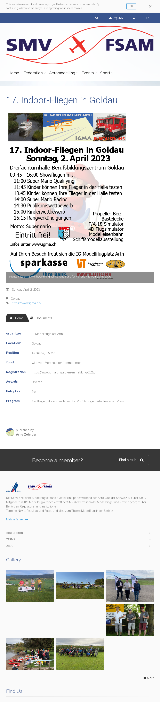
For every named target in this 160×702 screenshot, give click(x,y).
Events (88, 73)
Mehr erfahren (17, 509)
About (10, 535)
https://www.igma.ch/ (26, 303)
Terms (10, 529)
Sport (105, 73)
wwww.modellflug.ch (99, 663)
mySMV (116, 17)
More (148, 569)
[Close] (150, 6)
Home (13, 73)
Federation (33, 73)
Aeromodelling (62, 73)
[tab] (16, 318)
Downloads (14, 522)
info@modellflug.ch (21, 640)
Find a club (131, 460)
